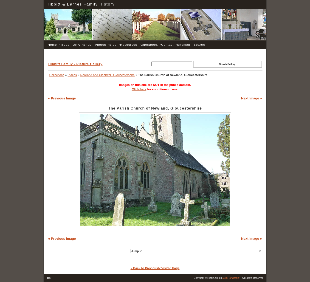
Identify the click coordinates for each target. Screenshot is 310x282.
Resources (128, 44)
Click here (139, 89)
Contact (167, 44)
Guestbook (148, 44)
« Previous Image (62, 98)
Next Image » (251, 98)
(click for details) (231, 277)
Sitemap (183, 44)
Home (52, 44)
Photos (100, 44)
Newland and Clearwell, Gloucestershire (107, 75)
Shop (87, 44)
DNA (76, 44)
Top (49, 277)
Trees (64, 44)
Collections (56, 75)
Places (72, 75)
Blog (112, 44)
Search (198, 44)
